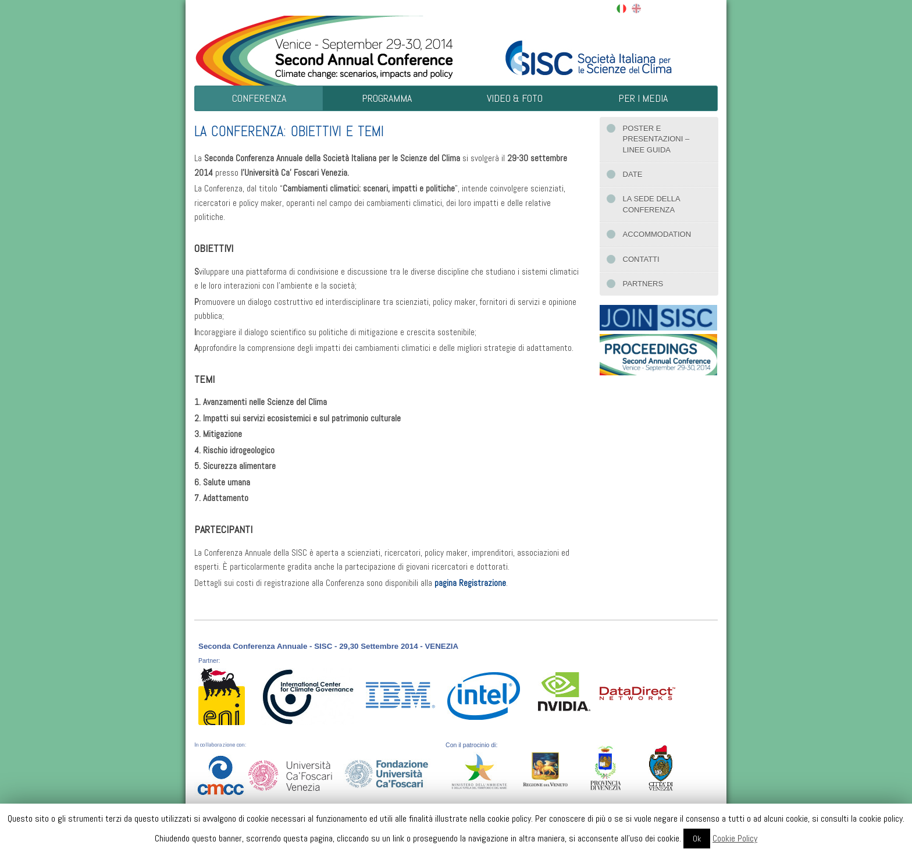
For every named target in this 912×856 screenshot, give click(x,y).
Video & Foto (515, 98)
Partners (643, 283)
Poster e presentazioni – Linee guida (656, 139)
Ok (697, 838)
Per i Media (643, 98)
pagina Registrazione (470, 583)
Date (633, 174)
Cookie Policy (734, 838)
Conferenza (259, 98)
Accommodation (657, 234)
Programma (387, 98)
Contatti (641, 259)
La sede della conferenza (652, 204)
